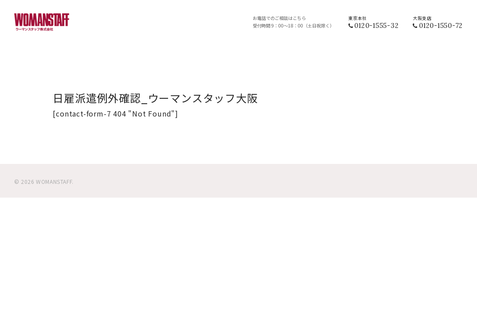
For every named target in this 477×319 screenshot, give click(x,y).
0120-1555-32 (376, 25)
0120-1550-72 (441, 25)
